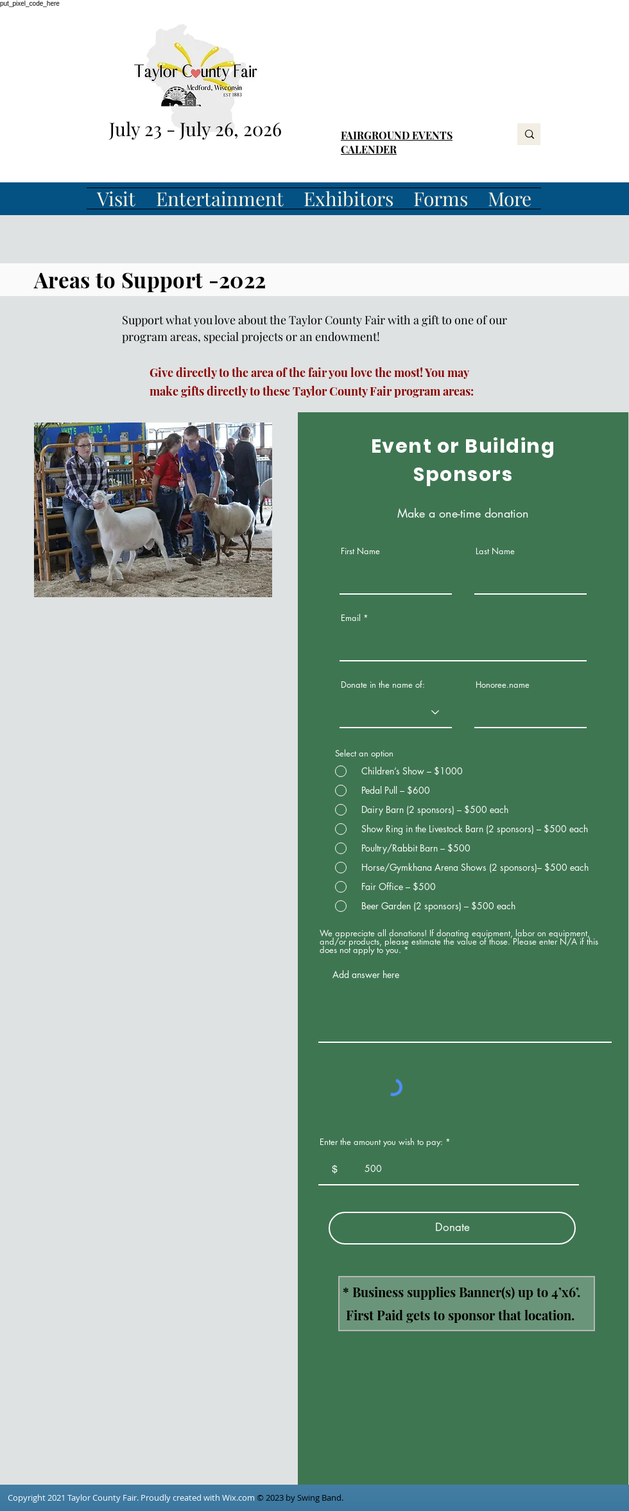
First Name (360, 551)
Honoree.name (503, 685)
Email (351, 618)
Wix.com (238, 1497)
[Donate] (452, 1228)
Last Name (495, 551)
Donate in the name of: (383, 685)
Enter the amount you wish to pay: (381, 1142)
